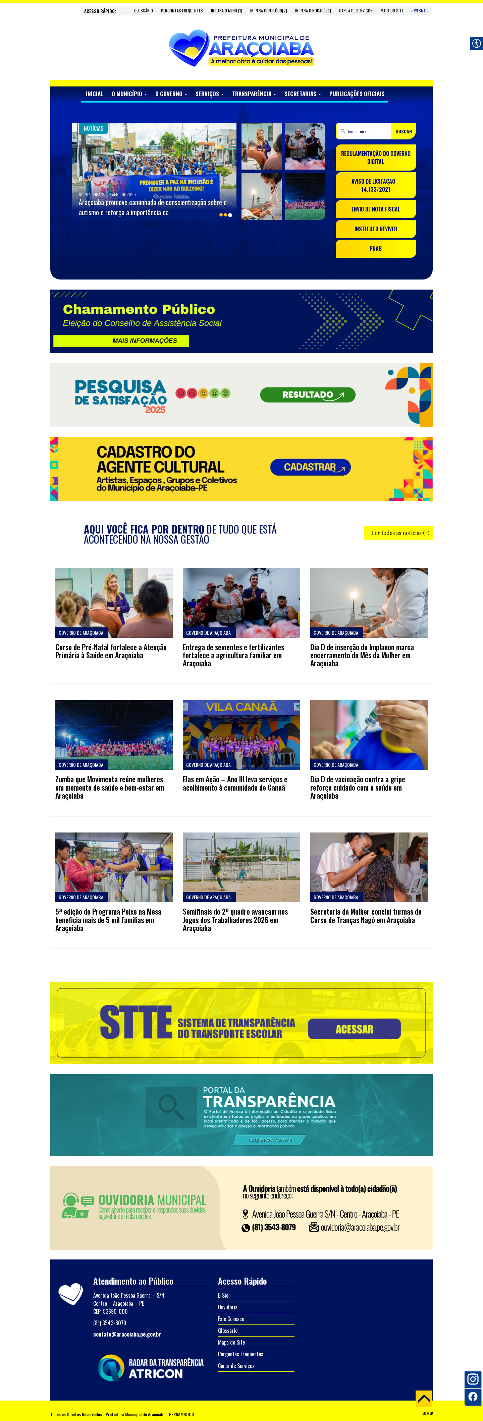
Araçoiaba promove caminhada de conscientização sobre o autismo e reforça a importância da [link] (153, 207)
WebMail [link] (420, 10)
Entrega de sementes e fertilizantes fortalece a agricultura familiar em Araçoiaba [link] (233, 654)
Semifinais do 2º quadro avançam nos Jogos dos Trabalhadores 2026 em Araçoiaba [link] (235, 919)
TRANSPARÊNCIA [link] (254, 93)
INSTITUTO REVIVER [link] (376, 229)
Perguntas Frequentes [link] (182, 10)
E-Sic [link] (223, 1295)
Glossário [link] (143, 10)
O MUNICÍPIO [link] (129, 93)
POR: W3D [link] (427, 1413)
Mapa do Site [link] (392, 10)
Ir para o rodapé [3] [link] (313, 10)
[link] (241, 48)
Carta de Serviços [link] (356, 10)
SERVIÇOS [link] (210, 93)
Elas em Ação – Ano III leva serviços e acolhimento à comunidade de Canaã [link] (235, 783)
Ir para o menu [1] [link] (226, 10)
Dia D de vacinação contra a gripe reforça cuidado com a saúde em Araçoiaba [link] (357, 787)
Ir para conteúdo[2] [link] (268, 10)
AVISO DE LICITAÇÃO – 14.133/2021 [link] (376, 185)
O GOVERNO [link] (171, 93)
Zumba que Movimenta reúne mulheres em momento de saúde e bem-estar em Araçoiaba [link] (109, 787)
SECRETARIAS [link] (302, 93)
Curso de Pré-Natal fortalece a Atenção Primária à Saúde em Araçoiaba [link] (111, 650)
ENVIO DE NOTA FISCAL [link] (376, 209)
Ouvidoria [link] (227, 1307)
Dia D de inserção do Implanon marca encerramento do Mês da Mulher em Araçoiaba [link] (362, 654)
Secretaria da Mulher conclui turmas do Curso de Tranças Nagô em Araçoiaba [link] (366, 915)
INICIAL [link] (94, 93)
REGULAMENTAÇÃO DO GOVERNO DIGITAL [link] (376, 157)
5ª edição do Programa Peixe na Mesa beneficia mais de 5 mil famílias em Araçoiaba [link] (108, 919)
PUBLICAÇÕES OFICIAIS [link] (356, 93)
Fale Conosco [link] (231, 1319)
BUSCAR (403, 131)
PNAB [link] (376, 249)
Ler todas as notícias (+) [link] (400, 532)
